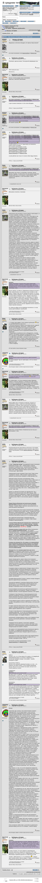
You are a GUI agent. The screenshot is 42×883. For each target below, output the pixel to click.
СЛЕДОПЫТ (5, 352)
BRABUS (4, 39)
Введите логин (33, 53)
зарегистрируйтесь (10, 8)
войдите (4, 8)
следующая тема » (38, 30)
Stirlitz (3, 96)
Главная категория (9, 27)
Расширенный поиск (11, 19)
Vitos (3, 57)
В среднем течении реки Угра (11, 25)
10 (11, 33)
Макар (3, 318)
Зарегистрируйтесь (26, 53)
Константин (5, 74)
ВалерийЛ (31, 14)
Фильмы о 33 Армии (12, 30)
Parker (3, 165)
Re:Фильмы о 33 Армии (18, 57)
